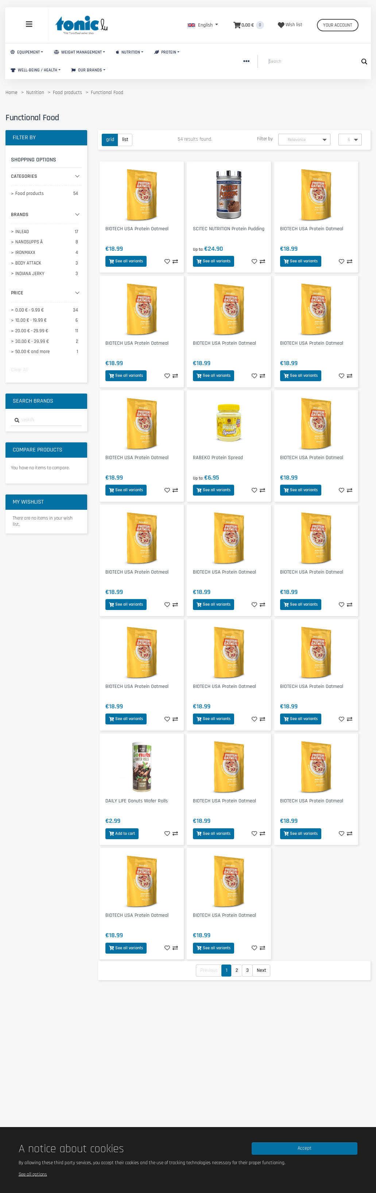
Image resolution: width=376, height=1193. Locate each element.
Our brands (86, 70)
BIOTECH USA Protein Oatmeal (136, 229)
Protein (165, 52)
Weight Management (78, 52)
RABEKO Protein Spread (218, 457)
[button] (203, 25)
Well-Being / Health (34, 70)
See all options (33, 1174)
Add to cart (122, 833)
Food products (67, 92)
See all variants (126, 261)
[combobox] (46, 420)
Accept (304, 1148)
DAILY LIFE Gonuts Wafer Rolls (136, 801)
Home (11, 92)
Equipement (25, 52)
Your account (337, 25)
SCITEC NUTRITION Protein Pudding (228, 229)
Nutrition (128, 52)
